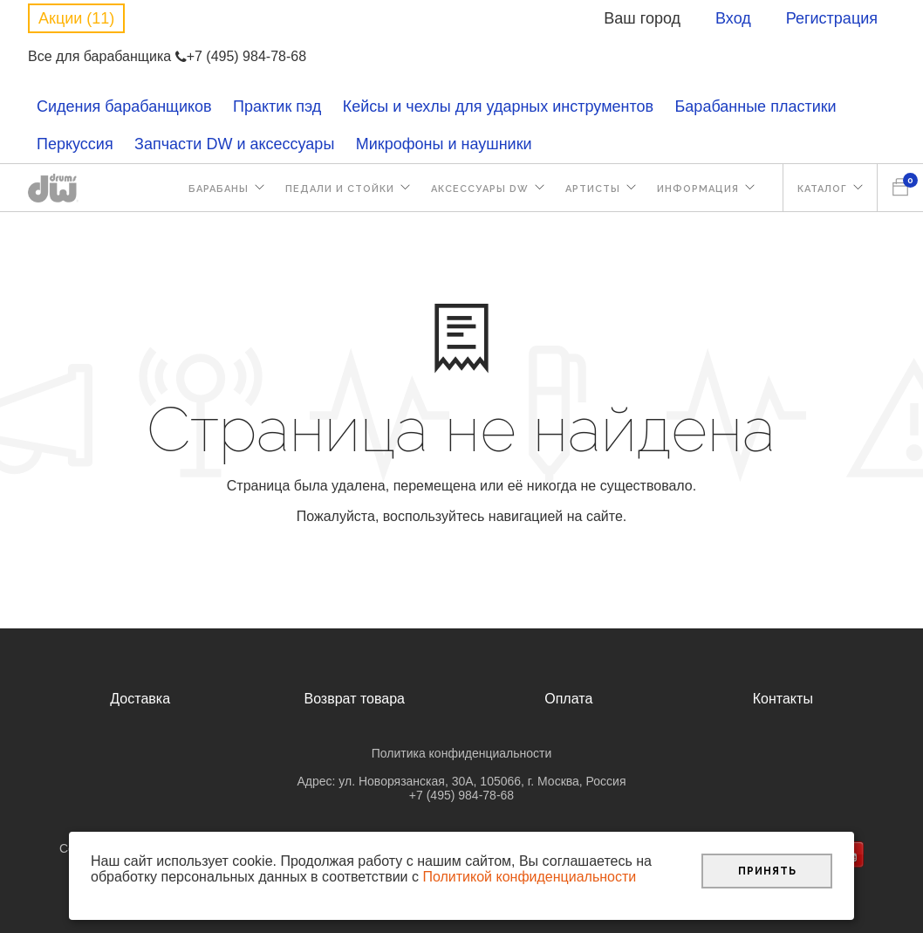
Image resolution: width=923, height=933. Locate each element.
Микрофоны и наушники (444, 144)
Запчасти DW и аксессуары (234, 144)
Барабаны (218, 189)
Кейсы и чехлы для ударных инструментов (498, 106)
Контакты (783, 698)
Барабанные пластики (756, 106)
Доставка (140, 698)
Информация (698, 189)
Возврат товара (354, 698)
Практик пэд (277, 106)
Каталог (822, 189)
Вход (733, 18)
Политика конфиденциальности (462, 753)
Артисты (592, 189)
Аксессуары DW (480, 189)
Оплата (568, 698)
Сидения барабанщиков (124, 106)
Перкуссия (75, 144)
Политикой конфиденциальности (529, 876)
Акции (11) (76, 18)
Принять (767, 871)
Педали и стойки (339, 189)
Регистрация (832, 18)
